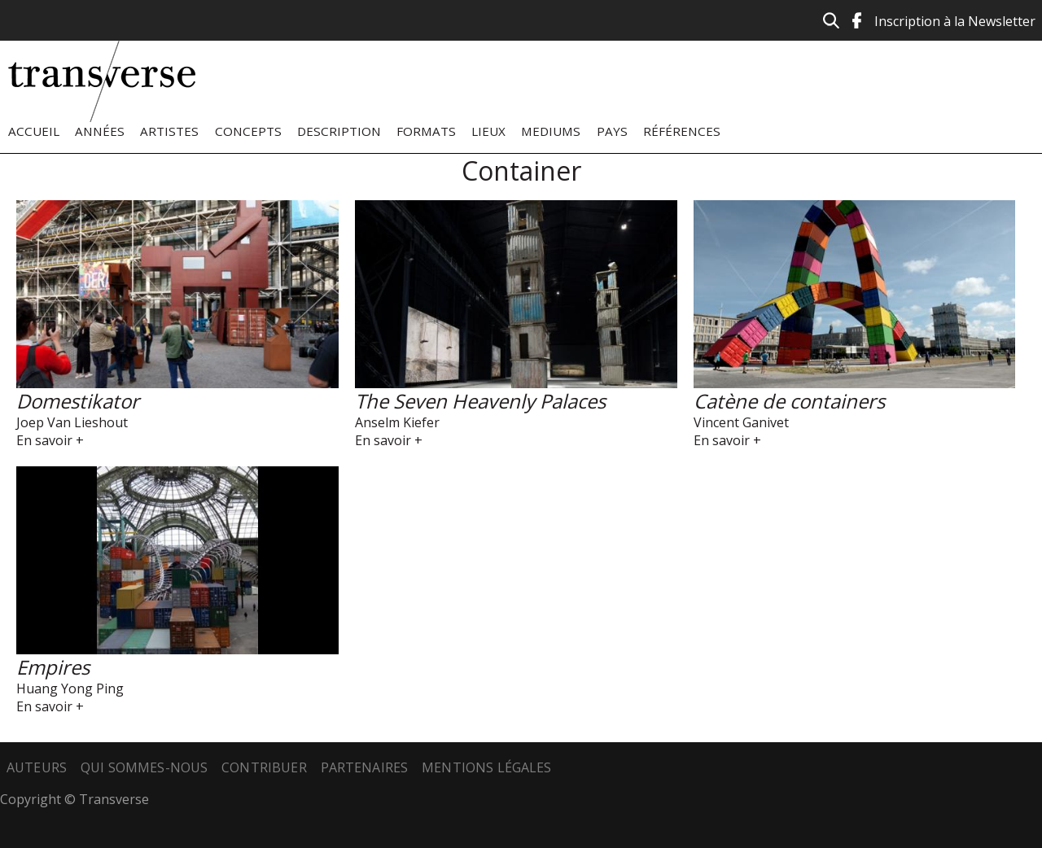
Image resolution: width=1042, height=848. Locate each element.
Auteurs (37, 767)
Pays (612, 131)
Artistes (169, 131)
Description (339, 131)
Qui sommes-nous (144, 767)
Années (100, 131)
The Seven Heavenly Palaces (480, 400)
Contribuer (264, 767)
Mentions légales (487, 767)
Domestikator (77, 400)
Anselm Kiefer (397, 422)
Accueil (33, 131)
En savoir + (50, 440)
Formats (426, 131)
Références (681, 131)
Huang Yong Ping (70, 688)
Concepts (248, 131)
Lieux (488, 131)
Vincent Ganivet (741, 422)
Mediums (550, 131)
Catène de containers (789, 400)
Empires (53, 666)
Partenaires (365, 767)
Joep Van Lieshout (72, 422)
